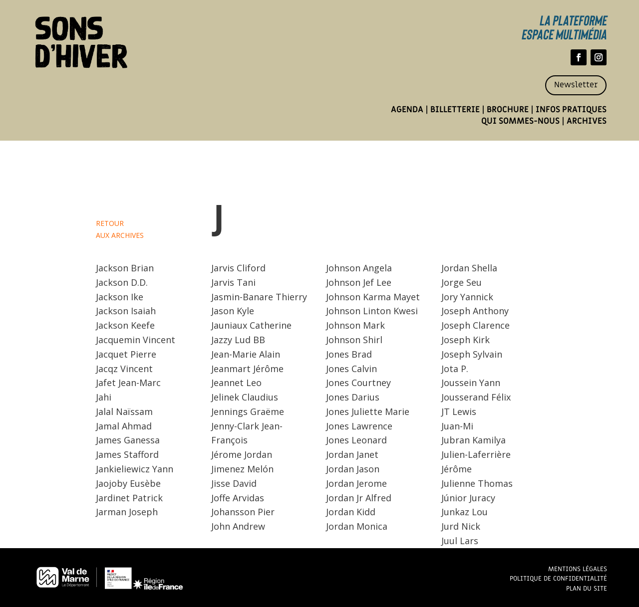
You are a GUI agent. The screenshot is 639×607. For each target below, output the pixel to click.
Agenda (407, 109)
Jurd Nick (460, 526)
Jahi (103, 397)
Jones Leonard (356, 440)
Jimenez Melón (242, 469)
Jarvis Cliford (238, 268)
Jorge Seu (461, 282)
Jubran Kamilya (473, 440)
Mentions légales (577, 569)
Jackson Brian (125, 268)
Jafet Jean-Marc (128, 383)
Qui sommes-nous (520, 121)
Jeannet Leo (236, 383)
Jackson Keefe (125, 325)
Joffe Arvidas (237, 498)
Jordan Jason (352, 469)
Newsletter (576, 84)
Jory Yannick (467, 297)
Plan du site (586, 588)
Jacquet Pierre (126, 354)
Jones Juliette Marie (367, 411)
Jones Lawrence (359, 426)
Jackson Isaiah (126, 311)
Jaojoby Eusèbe (128, 483)
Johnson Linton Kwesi (372, 311)
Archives (587, 121)
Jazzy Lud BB (238, 340)
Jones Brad (349, 354)
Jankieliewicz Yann (134, 469)
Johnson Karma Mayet (373, 297)
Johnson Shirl (354, 340)
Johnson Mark (355, 325)
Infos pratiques (571, 109)
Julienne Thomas (477, 483)
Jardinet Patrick (129, 498)
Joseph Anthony (475, 311)
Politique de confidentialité (558, 578)
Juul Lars (459, 541)
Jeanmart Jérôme (247, 369)
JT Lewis (458, 411)
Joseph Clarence (475, 325)
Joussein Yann (470, 383)
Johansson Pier (243, 512)
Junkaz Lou (464, 512)
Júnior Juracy (468, 498)
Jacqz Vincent (124, 369)
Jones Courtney (358, 383)
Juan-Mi (457, 426)
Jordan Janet (352, 454)
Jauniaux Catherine (251, 325)
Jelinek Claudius (244, 397)
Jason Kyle (232, 311)
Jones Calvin (351, 369)
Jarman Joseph (127, 512)
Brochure (508, 109)
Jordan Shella (469, 268)
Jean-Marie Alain (245, 354)
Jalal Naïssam (124, 411)
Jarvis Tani (233, 282)
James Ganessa (128, 440)
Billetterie (455, 109)
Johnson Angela (359, 268)
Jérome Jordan (241, 454)
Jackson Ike (119, 297)
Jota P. (454, 369)
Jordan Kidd (350, 512)
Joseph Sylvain (471, 354)
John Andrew (238, 526)
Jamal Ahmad (124, 426)
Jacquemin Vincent (135, 340)
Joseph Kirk (465, 340)
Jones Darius (352, 397)
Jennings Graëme (247, 411)
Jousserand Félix (476, 397)
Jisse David (234, 483)
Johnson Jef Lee (358, 282)
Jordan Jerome (356, 483)
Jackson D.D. (122, 282)
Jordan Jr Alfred (358, 498)
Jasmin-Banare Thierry (259, 297)
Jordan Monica (356, 526)
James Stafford (127, 454)
